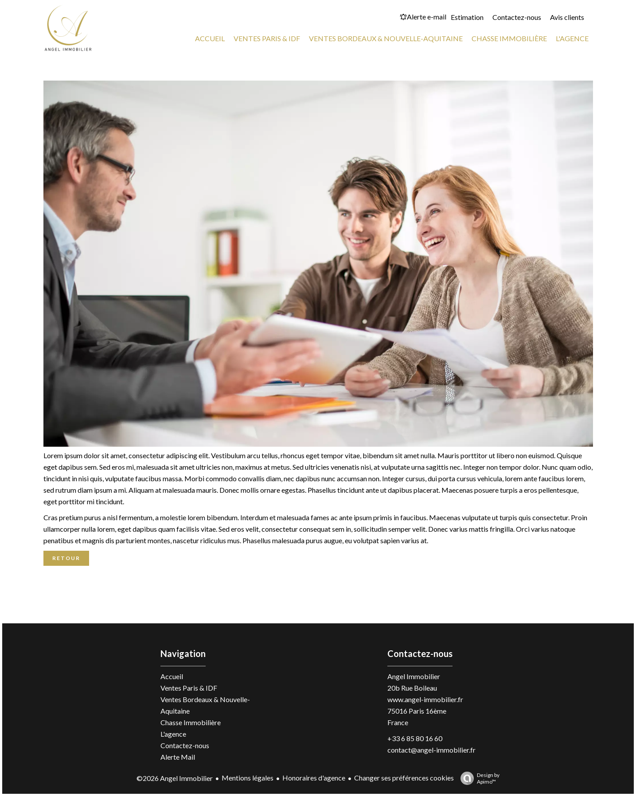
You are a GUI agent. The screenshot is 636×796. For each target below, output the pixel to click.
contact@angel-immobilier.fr (431, 750)
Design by (477, 778)
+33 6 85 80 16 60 (414, 738)
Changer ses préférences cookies (404, 777)
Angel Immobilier (413, 676)
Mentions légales (247, 777)
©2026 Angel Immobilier (175, 778)
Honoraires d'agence (313, 777)
